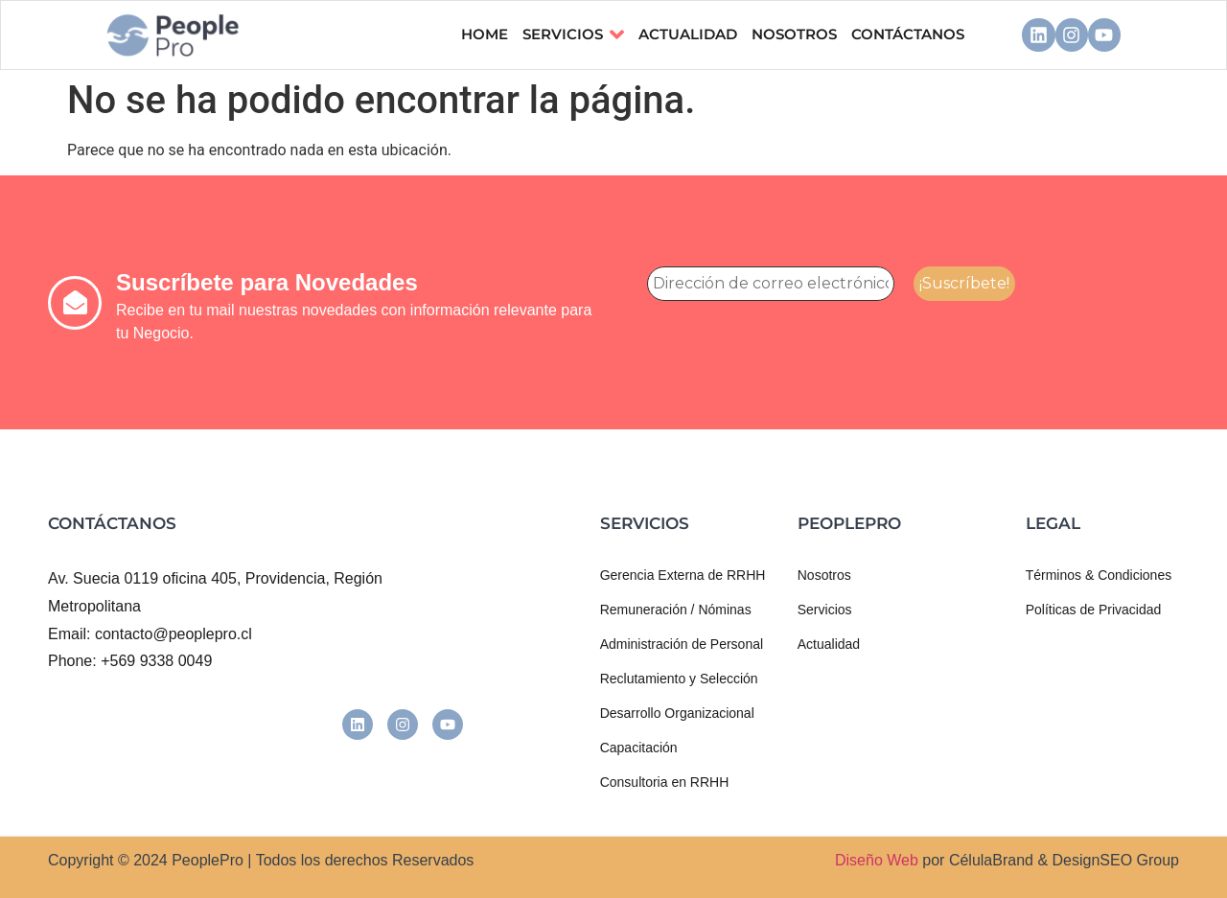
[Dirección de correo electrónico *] (770, 283)
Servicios (573, 34)
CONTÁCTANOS (907, 34)
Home (484, 34)
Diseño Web (876, 860)
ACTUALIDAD (687, 34)
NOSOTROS (794, 34)
